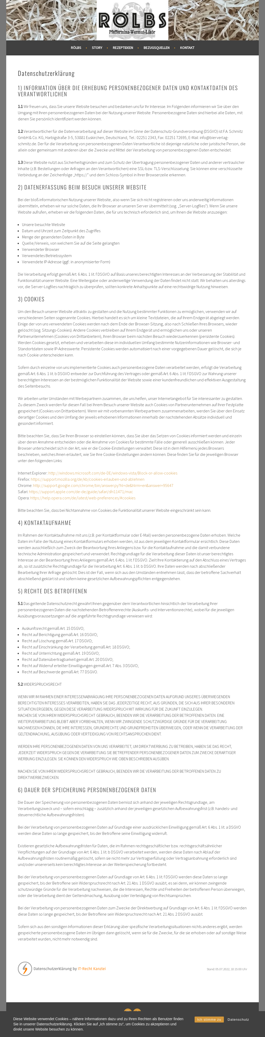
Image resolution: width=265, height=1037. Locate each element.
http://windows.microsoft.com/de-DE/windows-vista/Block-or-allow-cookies (112, 473)
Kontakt (187, 47)
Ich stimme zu (209, 1019)
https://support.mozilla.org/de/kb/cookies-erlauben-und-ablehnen (87, 479)
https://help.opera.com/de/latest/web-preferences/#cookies (82, 497)
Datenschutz (238, 1019)
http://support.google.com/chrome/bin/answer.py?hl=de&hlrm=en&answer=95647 (103, 485)
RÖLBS (76, 47)
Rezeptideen (123, 47)
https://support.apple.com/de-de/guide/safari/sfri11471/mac (81, 491)
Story (97, 47)
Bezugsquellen (157, 47)
